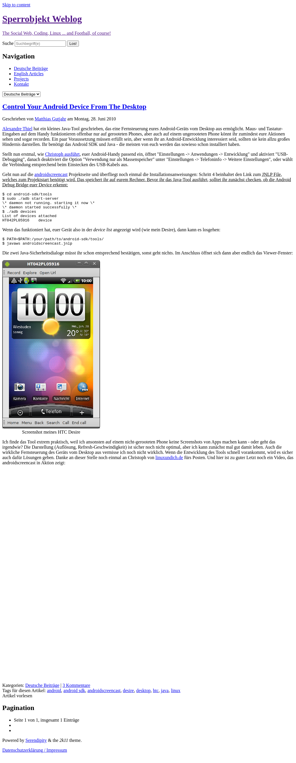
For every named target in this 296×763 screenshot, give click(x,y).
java (165, 698)
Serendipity (36, 748)
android (54, 698)
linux (175, 698)
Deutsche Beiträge (31, 68)
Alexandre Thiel (17, 128)
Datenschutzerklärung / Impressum (34, 757)
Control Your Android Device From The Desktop (74, 106)
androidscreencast (51, 174)
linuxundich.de (169, 465)
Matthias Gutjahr (50, 118)
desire (128, 698)
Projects (21, 78)
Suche (8, 43)
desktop (143, 698)
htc (156, 698)
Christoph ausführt (62, 154)
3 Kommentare (76, 693)
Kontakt (21, 84)
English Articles (29, 73)
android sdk (74, 698)
